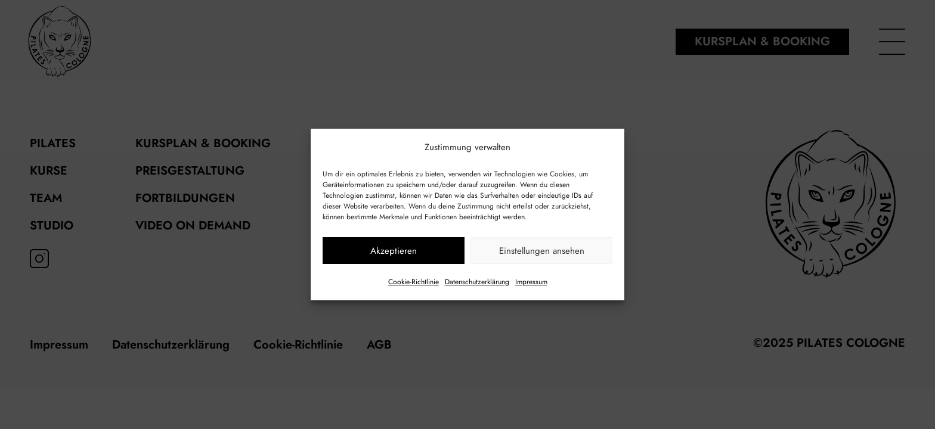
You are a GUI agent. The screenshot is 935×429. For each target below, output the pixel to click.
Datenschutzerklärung (477, 281)
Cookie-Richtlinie (413, 281)
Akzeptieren (393, 250)
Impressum (531, 281)
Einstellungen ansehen (541, 250)
